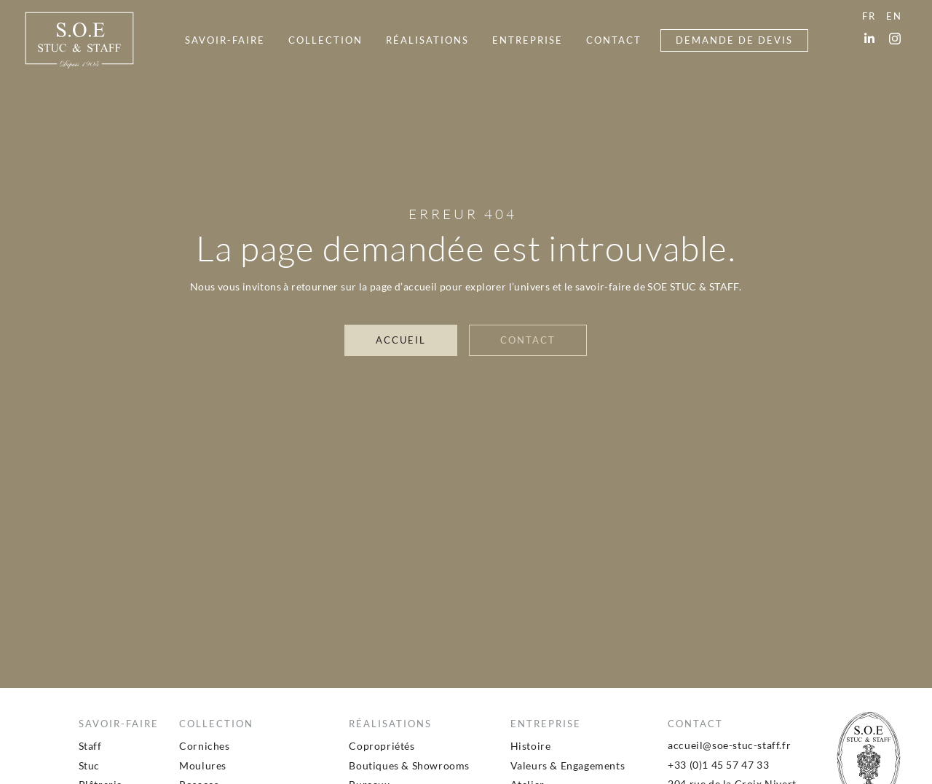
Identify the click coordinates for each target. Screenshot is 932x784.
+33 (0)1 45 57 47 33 (718, 765)
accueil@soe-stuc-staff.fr (729, 745)
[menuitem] (225, 40)
